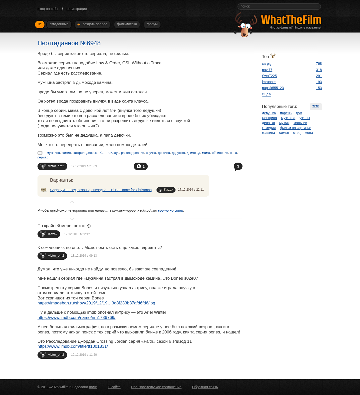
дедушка (178, 153)
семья (284, 133)
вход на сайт (48, 9)
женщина (269, 118)
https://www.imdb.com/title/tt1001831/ (73, 346)
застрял (78, 153)
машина (268, 133)
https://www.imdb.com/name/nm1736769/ (77, 317)
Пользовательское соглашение (156, 387)
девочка (164, 153)
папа (233, 153)
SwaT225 (269, 76)
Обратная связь (205, 387)
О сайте (114, 387)
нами (93, 387)
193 (319, 82)
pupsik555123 (273, 88)
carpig (267, 64)
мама (206, 153)
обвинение (220, 153)
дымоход (193, 153)
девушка (269, 113)
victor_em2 (52, 166)
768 (319, 64)
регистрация (76, 9)
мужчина (53, 153)
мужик (284, 123)
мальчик (300, 123)
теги (315, 106)
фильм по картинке (295, 128)
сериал (43, 157)
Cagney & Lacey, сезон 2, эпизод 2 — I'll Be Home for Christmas (101, 190)
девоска (92, 153)
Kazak (165, 190)
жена (309, 133)
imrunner (269, 82)
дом (299, 113)
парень (286, 113)
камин (66, 153)
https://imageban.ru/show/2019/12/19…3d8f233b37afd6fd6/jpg (96, 303)
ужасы (305, 118)
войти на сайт (170, 210)
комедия (269, 128)
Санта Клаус (109, 153)
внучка (151, 153)
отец (297, 133)
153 (319, 88)
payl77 (267, 70)
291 (319, 76)
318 (319, 70)
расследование (132, 153)
